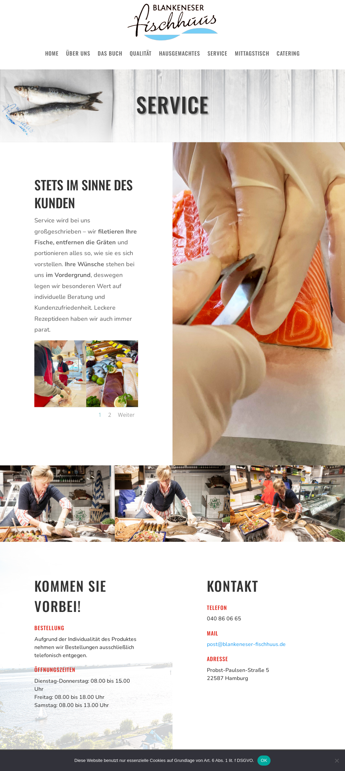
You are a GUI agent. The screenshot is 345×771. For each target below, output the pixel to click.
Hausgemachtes (179, 53)
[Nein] (336, 760)
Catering (288, 53)
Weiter (126, 415)
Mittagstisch (252, 53)
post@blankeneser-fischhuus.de (246, 644)
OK (264, 760)
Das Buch (110, 53)
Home (52, 53)
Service (217, 53)
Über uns (78, 53)
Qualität (141, 53)
